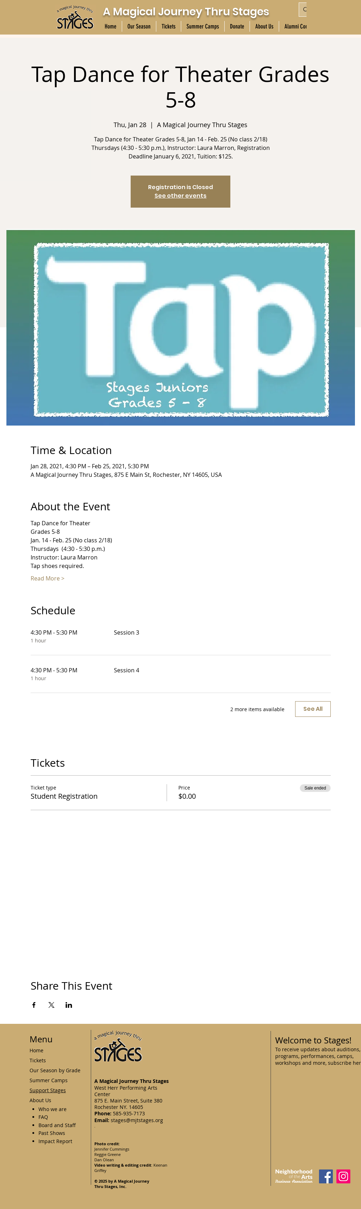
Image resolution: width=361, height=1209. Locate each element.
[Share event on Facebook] (34, 1005)
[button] (139, 26)
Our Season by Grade (55, 1070)
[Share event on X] (51, 1005)
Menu (41, 1039)
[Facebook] (326, 1176)
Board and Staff (57, 1125)
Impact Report (55, 1141)
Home (36, 1050)
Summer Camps (49, 1080)
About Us (40, 1100)
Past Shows (51, 1133)
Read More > (47, 578)
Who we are (52, 1109)
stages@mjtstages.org (137, 1120)
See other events (180, 196)
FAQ (43, 1117)
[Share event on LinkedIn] (69, 1005)
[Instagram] (343, 1176)
